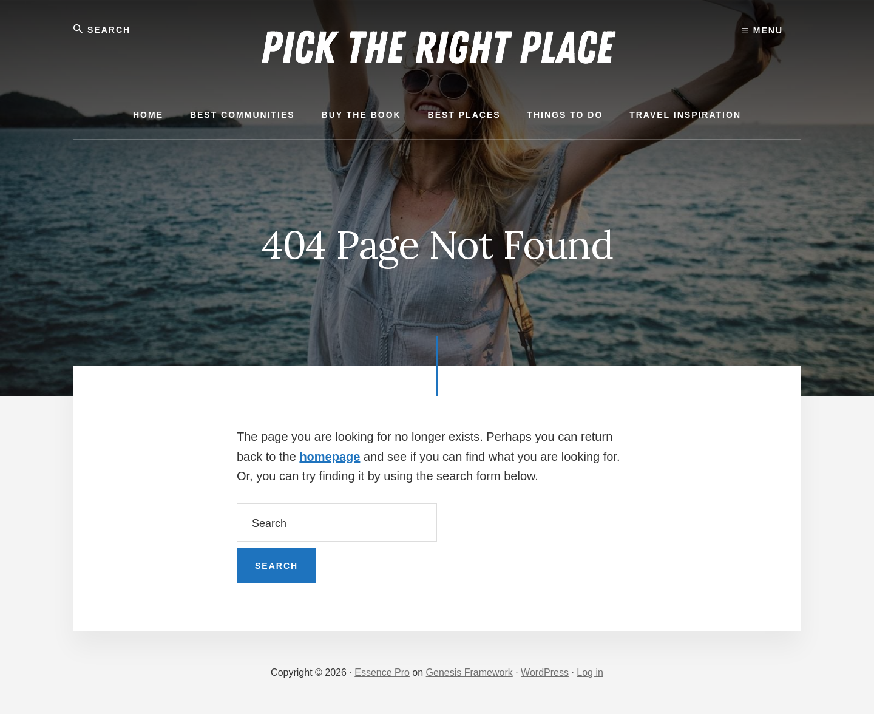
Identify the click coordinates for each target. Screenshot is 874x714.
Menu (762, 30)
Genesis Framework (469, 672)
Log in (590, 672)
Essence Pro (382, 672)
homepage (329, 456)
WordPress (545, 672)
